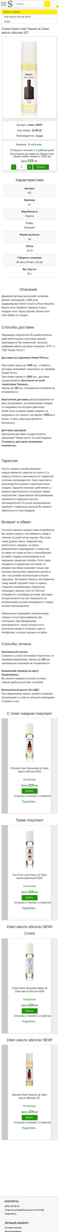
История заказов (13, 1228)
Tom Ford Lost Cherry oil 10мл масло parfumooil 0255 (29, 876)
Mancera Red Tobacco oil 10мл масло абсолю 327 (29, 1096)
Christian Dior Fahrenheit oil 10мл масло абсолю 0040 (29, 770)
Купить (41, 167)
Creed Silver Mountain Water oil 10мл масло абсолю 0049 (29, 990)
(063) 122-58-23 (12, 1206)
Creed (39, 136)
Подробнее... (29, 801)
